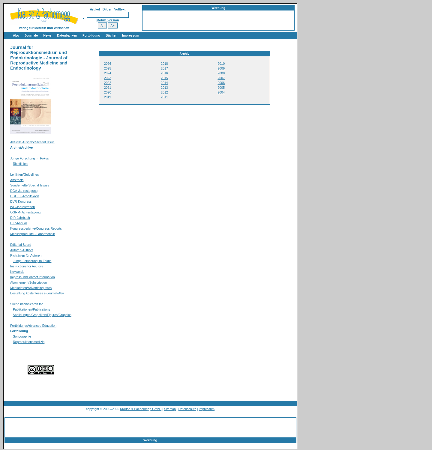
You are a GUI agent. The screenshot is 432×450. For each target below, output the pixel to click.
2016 (164, 73)
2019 (107, 97)
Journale (31, 35)
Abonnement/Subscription (28, 282)
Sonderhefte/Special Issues (29, 185)
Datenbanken (67, 35)
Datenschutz (187, 409)
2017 (164, 68)
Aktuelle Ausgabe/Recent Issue (32, 142)
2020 (107, 92)
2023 (107, 78)
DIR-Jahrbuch (20, 217)
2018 (164, 63)
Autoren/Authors (21, 250)
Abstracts (16, 180)
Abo (16, 35)
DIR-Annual (18, 223)
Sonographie (22, 336)
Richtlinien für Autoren (25, 255)
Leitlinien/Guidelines (24, 174)
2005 (221, 87)
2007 (221, 78)
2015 (164, 78)
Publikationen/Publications (31, 309)
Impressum (130, 35)
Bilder (107, 9)
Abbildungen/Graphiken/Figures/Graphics (42, 315)
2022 (107, 83)
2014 (164, 83)
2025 (107, 68)
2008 (221, 73)
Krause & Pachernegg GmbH (140, 409)
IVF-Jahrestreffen (22, 207)
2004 (221, 92)
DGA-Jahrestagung (24, 190)
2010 (221, 63)
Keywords (17, 271)
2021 (107, 87)
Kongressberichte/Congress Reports (36, 228)
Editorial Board (20, 244)
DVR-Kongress (21, 201)
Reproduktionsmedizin (28, 342)
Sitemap (170, 409)
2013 (164, 87)
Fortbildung (91, 35)
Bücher (111, 35)
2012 (164, 92)
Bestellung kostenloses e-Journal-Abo (37, 293)
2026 (107, 63)
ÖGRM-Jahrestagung (25, 212)
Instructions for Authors (26, 266)
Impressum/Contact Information (32, 277)
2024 (107, 73)
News (47, 35)
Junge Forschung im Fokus (29, 158)
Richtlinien (20, 163)
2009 (221, 68)
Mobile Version (107, 20)
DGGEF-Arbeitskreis (24, 196)
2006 (221, 83)
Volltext (120, 9)
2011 (164, 97)
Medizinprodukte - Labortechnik (32, 234)
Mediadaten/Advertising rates (31, 288)
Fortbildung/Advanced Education (33, 325)
